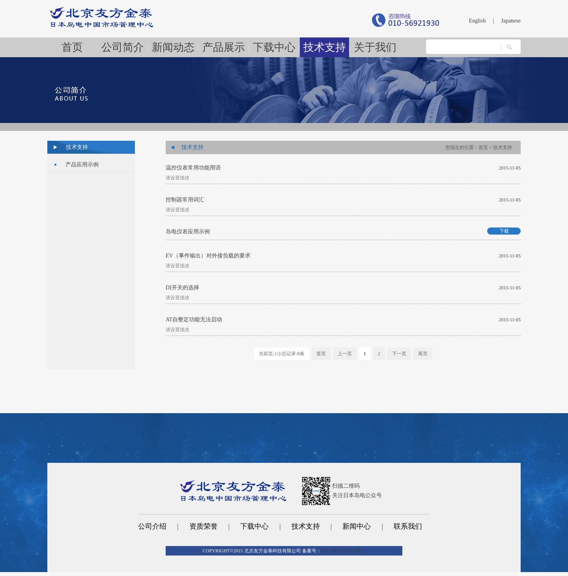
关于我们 (375, 47)
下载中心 (274, 47)
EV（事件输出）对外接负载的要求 (208, 256)
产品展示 (223, 47)
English (477, 21)
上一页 (345, 353)
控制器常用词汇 (185, 200)
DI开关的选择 (182, 288)
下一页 (399, 353)
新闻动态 (173, 47)
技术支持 (324, 47)
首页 (72, 47)
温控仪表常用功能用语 (193, 168)
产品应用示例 (82, 165)
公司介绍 (152, 526)
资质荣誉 (203, 526)
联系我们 (408, 526)
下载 (504, 231)
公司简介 (122, 47)
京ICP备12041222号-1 (343, 551)
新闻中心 (356, 526)
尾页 (423, 353)
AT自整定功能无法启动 (194, 319)
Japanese (511, 21)
